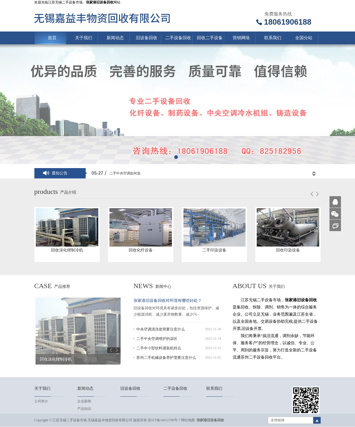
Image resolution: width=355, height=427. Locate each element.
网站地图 (188, 420)
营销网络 (241, 38)
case (43, 286)
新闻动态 (115, 38)
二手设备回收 (178, 38)
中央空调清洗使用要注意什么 (160, 329)
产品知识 (84, 409)
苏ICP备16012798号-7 (164, 420)
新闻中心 (163, 286)
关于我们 (83, 38)
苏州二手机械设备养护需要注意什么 (166, 357)
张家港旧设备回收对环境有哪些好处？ (168, 300)
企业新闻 (84, 401)
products (46, 191)
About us (250, 286)
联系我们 (272, 38)
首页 (52, 38)
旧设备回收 (146, 38)
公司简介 (41, 401)
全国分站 (303, 38)
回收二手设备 (210, 38)
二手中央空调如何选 (124, 173)
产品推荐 (62, 286)
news (143, 286)
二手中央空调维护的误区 (156, 339)
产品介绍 (68, 192)
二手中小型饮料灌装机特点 (158, 348)
